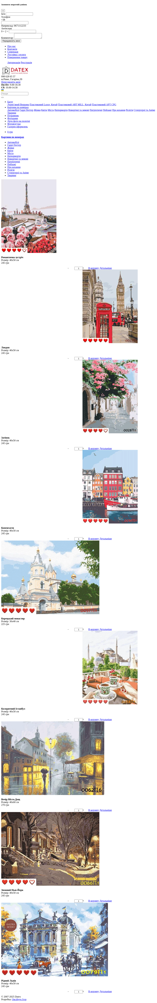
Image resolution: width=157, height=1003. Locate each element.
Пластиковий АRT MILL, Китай (74, 105)
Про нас (11, 47)
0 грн (10, 132)
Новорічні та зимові (78, 111)
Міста (51, 111)
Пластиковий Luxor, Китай (43, 105)
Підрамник (13, 116)
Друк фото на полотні (18, 122)
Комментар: (7, 38)
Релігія (129, 111)
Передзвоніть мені (11, 42)
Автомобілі (13, 111)
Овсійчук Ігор (19, 1000)
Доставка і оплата (16, 55)
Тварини (11, 113)
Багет (10, 102)
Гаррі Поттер (26, 111)
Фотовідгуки (14, 124)
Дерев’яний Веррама (18, 105)
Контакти (12, 50)
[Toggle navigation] (2, 98)
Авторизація (13, 63)
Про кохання (118, 111)
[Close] (3, 10)
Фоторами (12, 119)
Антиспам (6, 28)
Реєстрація (26, 63)
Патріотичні (96, 111)
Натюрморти (61, 111)
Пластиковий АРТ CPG (104, 105)
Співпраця (12, 52)
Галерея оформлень (17, 127)
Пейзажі (107, 111)
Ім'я (3, 14)
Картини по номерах (18, 108)
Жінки (37, 111)
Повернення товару (17, 58)
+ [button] (83, 269)
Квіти (44, 111)
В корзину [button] (93, 269)
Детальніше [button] (106, 269)
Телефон (5, 17)
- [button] (68, 269)
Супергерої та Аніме (144, 111)
